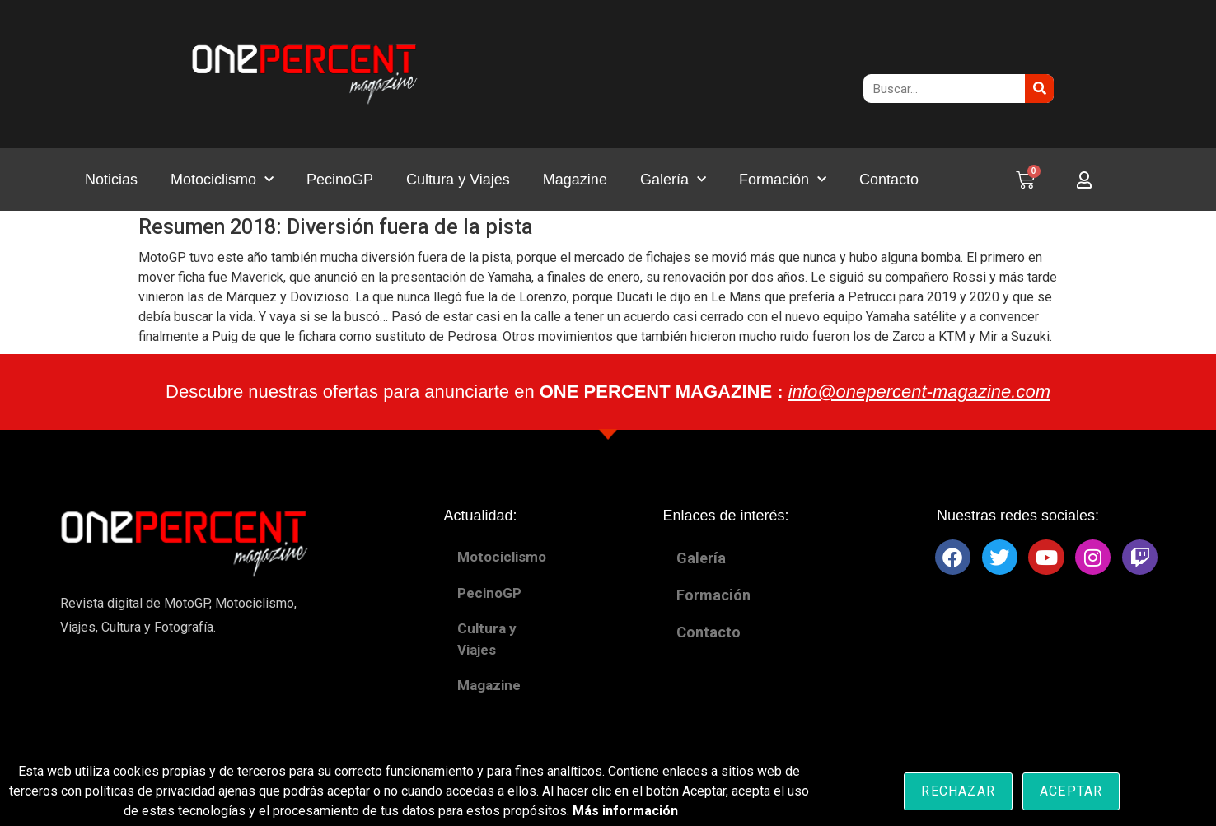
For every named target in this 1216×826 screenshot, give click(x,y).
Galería (673, 180)
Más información (625, 811)
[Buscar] (1039, 88)
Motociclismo (222, 180)
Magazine (575, 179)
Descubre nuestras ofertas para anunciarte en (608, 391)
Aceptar (1071, 791)
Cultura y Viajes (458, 179)
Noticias (111, 179)
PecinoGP (339, 179)
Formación (782, 180)
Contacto (889, 179)
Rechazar (958, 791)
